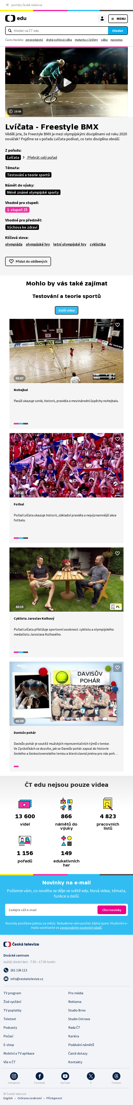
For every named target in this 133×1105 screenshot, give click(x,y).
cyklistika (98, 244)
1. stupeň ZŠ (17, 209)
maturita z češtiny (86, 40)
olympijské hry (38, 244)
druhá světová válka (59, 40)
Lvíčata (13, 157)
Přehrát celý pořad (41, 157)
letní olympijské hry (69, 244)
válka (104, 40)
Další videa (67, 310)
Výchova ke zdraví (22, 227)
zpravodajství (34, 40)
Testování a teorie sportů (28, 174)
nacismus (117, 40)
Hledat (117, 30)
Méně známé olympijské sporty (33, 192)
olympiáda (13, 244)
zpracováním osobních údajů (81, 927)
